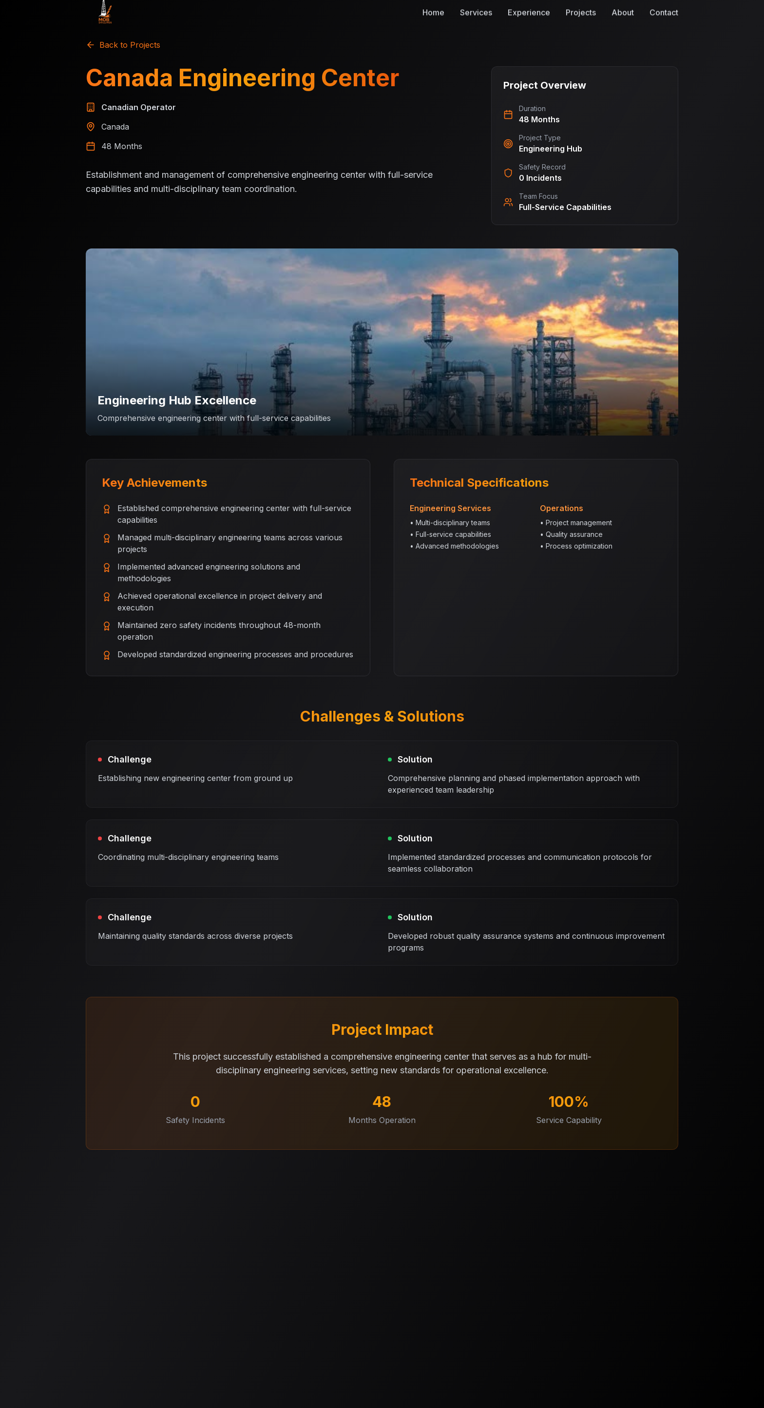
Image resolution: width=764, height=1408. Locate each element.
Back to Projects (123, 45)
